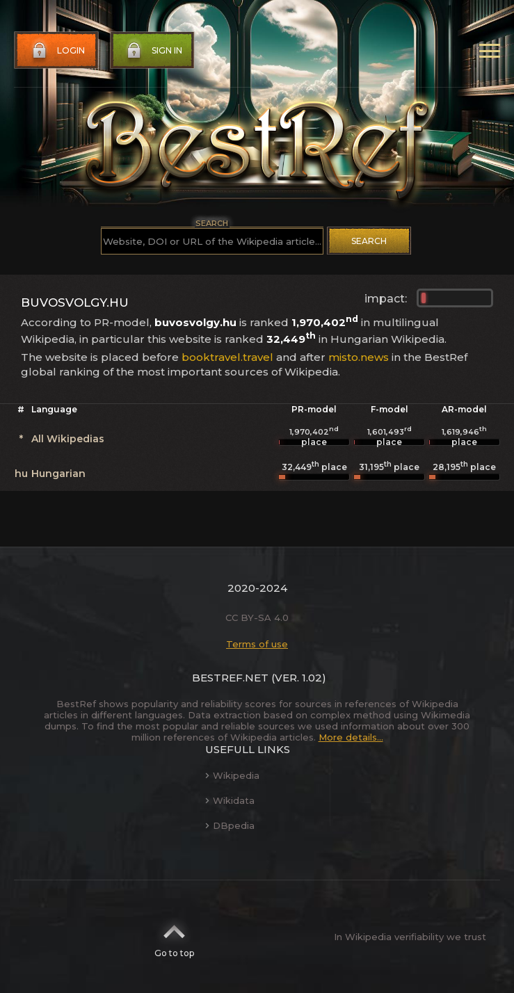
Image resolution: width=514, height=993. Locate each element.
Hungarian (58, 473)
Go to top (174, 936)
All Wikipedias (67, 439)
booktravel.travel (227, 357)
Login (57, 50)
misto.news (358, 357)
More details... (351, 737)
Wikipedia (232, 775)
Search (369, 241)
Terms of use (257, 643)
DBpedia (230, 825)
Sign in (153, 50)
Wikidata (230, 800)
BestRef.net (230, 677)
